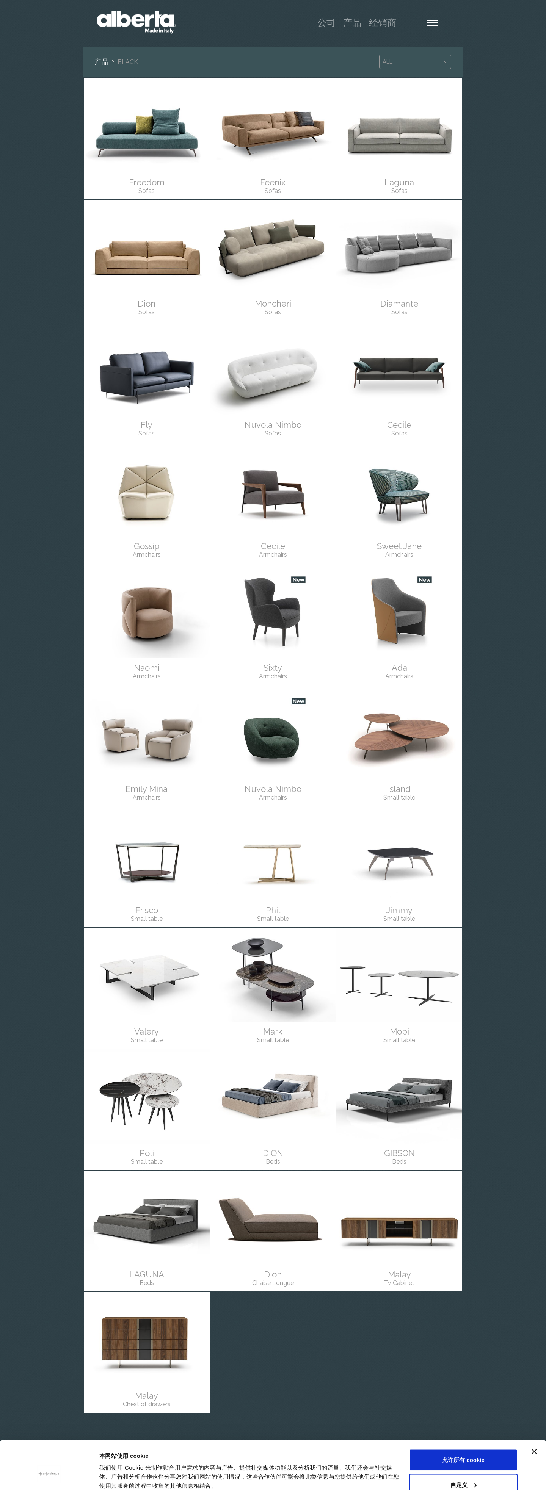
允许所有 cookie (463, 1420)
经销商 (382, 22)
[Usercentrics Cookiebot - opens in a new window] (49, 1475)
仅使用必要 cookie (463, 1470)
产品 (352, 22)
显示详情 (110, 1466)
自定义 (463, 1445)
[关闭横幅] (534, 1412)
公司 (326, 22)
